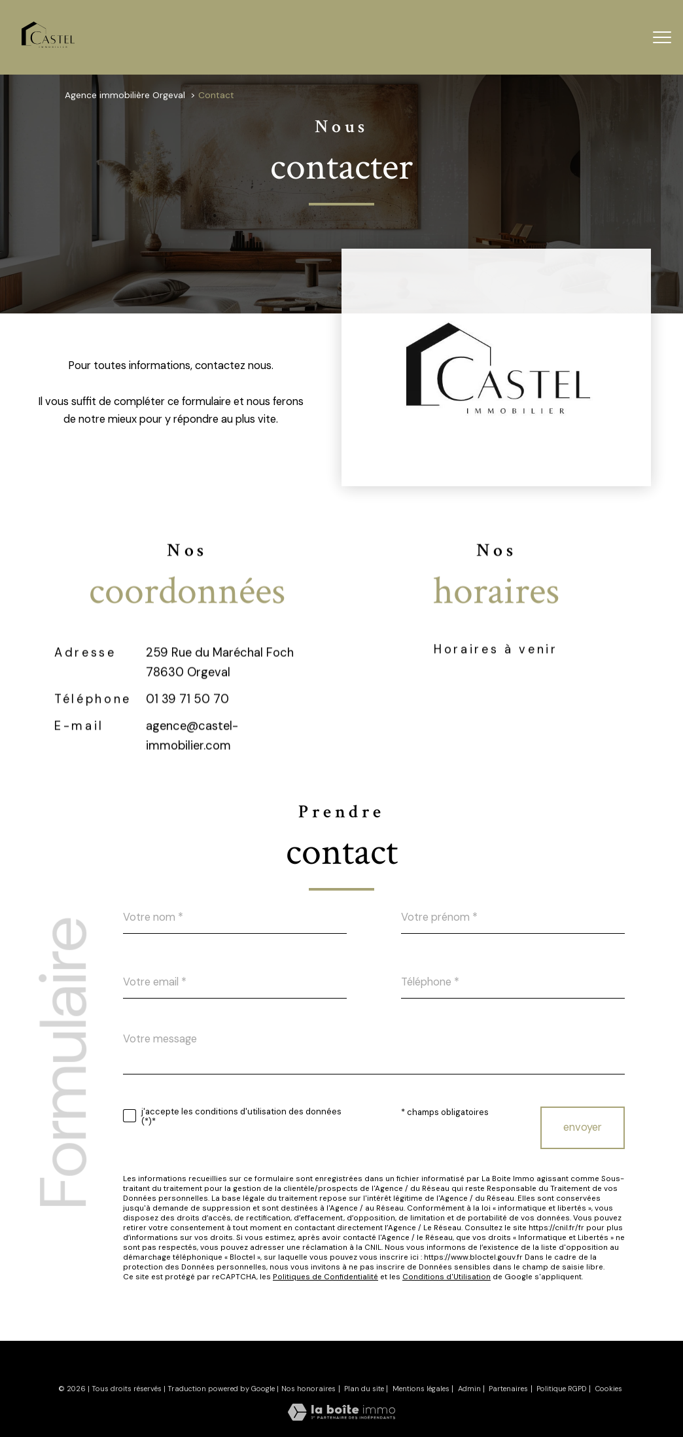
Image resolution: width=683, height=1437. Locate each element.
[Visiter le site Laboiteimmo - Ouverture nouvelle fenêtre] (341, 1417)
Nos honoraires (308, 1388)
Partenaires (508, 1388)
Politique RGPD (561, 1388)
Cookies (608, 1389)
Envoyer (582, 1127)
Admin (469, 1388)
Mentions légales (421, 1388)
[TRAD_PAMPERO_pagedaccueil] (48, 44)
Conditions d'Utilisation (446, 1277)
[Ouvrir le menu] (662, 37)
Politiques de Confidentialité (325, 1277)
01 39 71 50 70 (187, 729)
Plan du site (364, 1388)
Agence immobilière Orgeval (125, 95)
